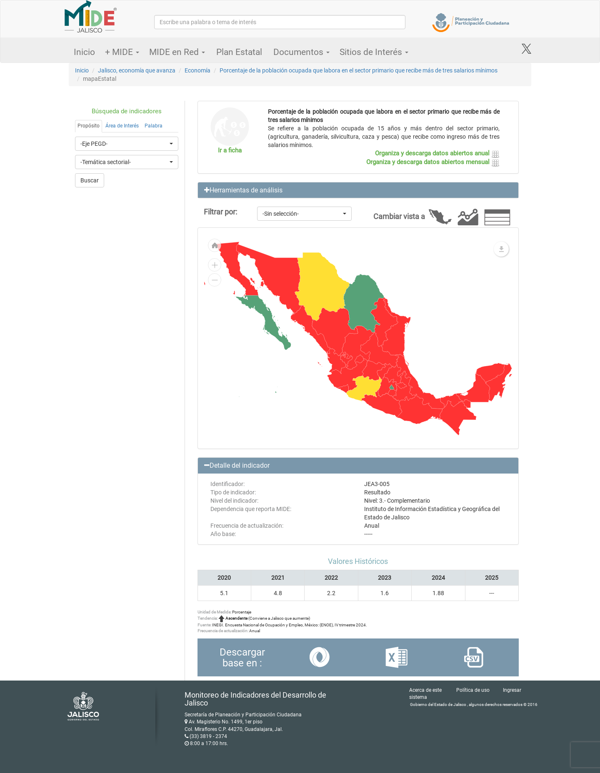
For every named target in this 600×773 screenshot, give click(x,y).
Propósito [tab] (89, 126)
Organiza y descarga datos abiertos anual (437, 153)
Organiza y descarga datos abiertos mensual (433, 162)
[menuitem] (359, 358)
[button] (358, 190)
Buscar (89, 180)
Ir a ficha (230, 150)
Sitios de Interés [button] (374, 52)
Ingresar (512, 690)
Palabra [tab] (153, 126)
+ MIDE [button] (122, 52)
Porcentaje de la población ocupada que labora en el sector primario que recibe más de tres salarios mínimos (359, 70)
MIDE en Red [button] (177, 52)
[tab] (358, 190)
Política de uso (473, 690)
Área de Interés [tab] (122, 126)
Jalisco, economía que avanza (136, 70)
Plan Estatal (239, 52)
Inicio (84, 52)
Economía (197, 70)
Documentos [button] (301, 52)
